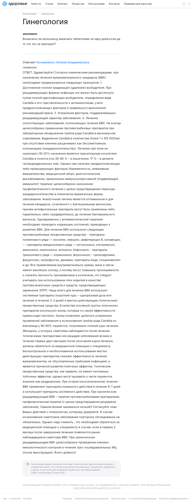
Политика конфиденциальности (173, 498)
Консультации (30, 13)
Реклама (27, 498)
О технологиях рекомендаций (142, 498)
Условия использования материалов (91, 498)
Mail (5, 498)
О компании (15, 498)
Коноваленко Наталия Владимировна (62, 62)
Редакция (67, 498)
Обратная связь (118, 498)
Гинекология (47, 13)
